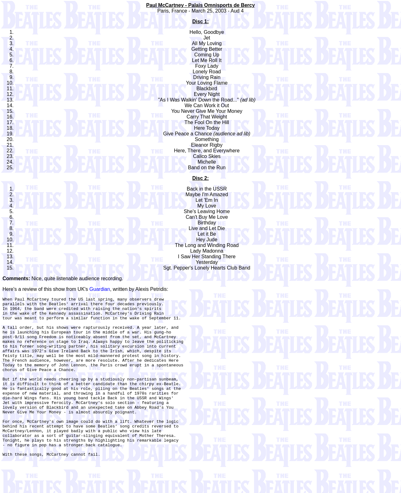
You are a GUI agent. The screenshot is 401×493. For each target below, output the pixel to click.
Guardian (99, 289)
